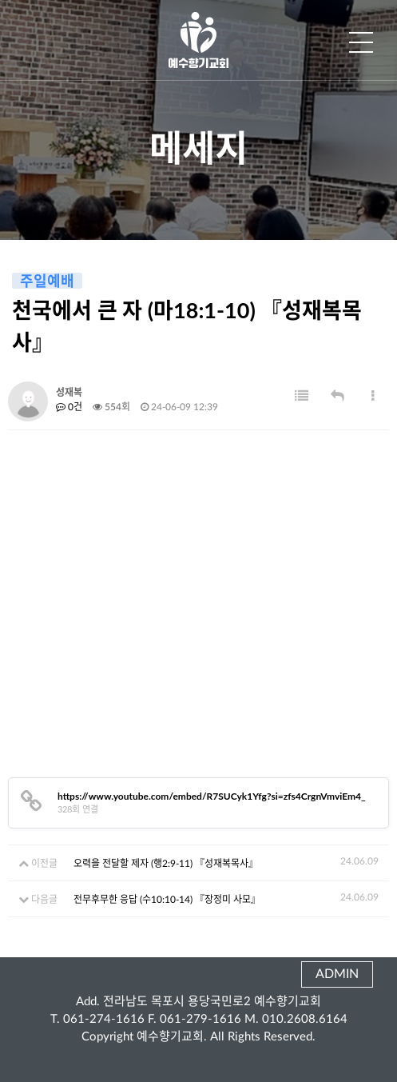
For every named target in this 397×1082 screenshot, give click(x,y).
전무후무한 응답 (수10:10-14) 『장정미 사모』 (166, 899)
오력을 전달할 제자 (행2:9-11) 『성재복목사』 (165, 863)
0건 (69, 407)
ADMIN (337, 974)
